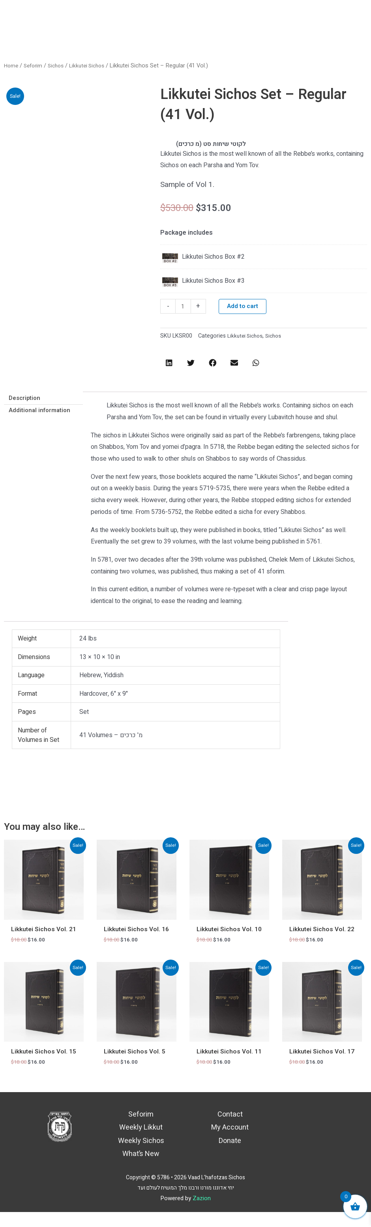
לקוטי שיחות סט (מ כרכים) (216, 143)
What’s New (140, 1169)
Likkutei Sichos (94, 66)
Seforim (35, 66)
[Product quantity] (183, 308)
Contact (230, 1129)
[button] (169, 365)
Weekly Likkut (141, 1142)
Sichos (60, 66)
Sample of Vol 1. (189, 185)
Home (12, 66)
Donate (230, 1155)
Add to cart (244, 308)
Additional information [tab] (42, 413)
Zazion (202, 1213)
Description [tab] (26, 400)
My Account (230, 1142)
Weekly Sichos (141, 1155)
